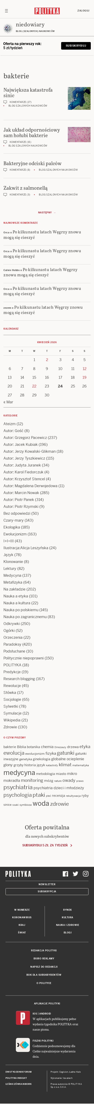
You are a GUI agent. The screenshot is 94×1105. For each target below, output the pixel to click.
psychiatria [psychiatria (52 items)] (18, 787)
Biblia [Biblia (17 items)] (21, 747)
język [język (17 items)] (41, 765)
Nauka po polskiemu (20, 610)
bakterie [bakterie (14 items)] (9, 747)
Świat (22, 932)
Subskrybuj (76, 46)
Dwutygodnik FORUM (19, 1072)
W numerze (22, 909)
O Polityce (44, 983)
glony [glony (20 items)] (8, 765)
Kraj (22, 925)
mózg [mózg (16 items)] (48, 780)
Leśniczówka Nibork (18, 1084)
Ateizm (9, 423)
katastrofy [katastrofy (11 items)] (52, 765)
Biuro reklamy (44, 958)
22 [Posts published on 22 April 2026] (34, 386)
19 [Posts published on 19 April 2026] (84, 377)
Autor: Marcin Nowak (21, 492)
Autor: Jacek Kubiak (20, 444)
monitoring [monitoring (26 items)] (32, 780)
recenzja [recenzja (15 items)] (58, 796)
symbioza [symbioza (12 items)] (26, 805)
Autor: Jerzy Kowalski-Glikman (29, 451)
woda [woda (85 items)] (41, 803)
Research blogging (19, 678)
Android (45, 1013)
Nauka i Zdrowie (67, 925)
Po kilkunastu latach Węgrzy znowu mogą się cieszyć (42, 234)
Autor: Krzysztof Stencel (24, 479)
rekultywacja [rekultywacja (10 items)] (73, 795)
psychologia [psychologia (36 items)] (17, 795)
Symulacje (12, 713)
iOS (35, 1013)
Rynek (67, 909)
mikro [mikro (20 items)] (72, 773)
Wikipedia (11, 720)
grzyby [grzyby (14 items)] (18, 765)
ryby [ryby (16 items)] (85, 795)
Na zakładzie (14, 589)
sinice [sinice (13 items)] (7, 805)
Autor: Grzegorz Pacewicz (25, 437)
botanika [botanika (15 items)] (33, 747)
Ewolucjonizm (15, 534)
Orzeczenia (13, 637)
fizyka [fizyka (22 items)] (51, 753)
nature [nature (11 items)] (58, 781)
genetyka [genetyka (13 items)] (25, 759)
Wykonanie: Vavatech (62, 1078)
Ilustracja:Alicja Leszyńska (25, 547)
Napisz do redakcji (43, 966)
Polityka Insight (16, 1078)
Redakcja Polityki (44, 950)
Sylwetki (10, 706)
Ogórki (9, 630)
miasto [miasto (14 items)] (61, 774)
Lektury (9, 568)
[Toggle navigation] (6, 11)
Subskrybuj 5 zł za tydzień (45, 845)
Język (8, 554)
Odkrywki (11, 623)
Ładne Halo (75, 1072)
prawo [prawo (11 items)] (79, 781)
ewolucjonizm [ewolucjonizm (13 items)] (35, 754)
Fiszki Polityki (43, 1040)
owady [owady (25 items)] (69, 780)
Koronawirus (22, 917)
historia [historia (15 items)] (30, 765)
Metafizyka (12, 582)
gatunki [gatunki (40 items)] (65, 753)
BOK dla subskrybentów (44, 974)
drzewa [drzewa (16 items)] (73, 747)
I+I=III (8, 541)
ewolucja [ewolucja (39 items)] (13, 753)
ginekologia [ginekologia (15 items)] (41, 759)
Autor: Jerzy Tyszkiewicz (24, 458)
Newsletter (47, 884)
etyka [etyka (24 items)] (85, 746)
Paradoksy (12, 644)
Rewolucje (12, 685)
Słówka (9, 692)
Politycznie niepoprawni (23, 658)
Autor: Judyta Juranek (22, 465)
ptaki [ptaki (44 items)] (39, 795)
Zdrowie (10, 727)
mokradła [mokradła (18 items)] (11, 780)
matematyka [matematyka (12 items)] (80, 765)
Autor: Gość (13, 430)
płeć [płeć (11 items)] (48, 795)
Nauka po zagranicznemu (25, 616)
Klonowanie (13, 561)
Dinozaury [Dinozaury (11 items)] (60, 747)
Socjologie (12, 699)
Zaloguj (83, 10)
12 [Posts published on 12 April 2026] (84, 368)
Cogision (63, 1072)
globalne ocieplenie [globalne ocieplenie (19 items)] (67, 759)
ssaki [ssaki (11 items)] (15, 804)
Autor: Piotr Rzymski (20, 506)
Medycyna (12, 575)
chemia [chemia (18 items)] (47, 746)
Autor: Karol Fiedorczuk (23, 472)
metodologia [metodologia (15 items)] (45, 774)
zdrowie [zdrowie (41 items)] (59, 804)
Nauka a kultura (16, 603)
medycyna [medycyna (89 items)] (19, 773)
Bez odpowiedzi (16, 513)
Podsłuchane (14, 651)
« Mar (8, 402)
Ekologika (11, 527)
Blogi (68, 932)
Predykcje (12, 672)
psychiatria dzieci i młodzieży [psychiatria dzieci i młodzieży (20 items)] (59, 788)
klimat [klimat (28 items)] (65, 764)
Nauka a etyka (15, 596)
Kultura (67, 917)
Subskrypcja (47, 891)
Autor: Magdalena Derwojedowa (30, 485)
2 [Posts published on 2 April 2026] (47, 359)
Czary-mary (13, 520)
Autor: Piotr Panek (18, 499)
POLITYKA (12, 665)
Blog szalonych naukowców (28, 105)
